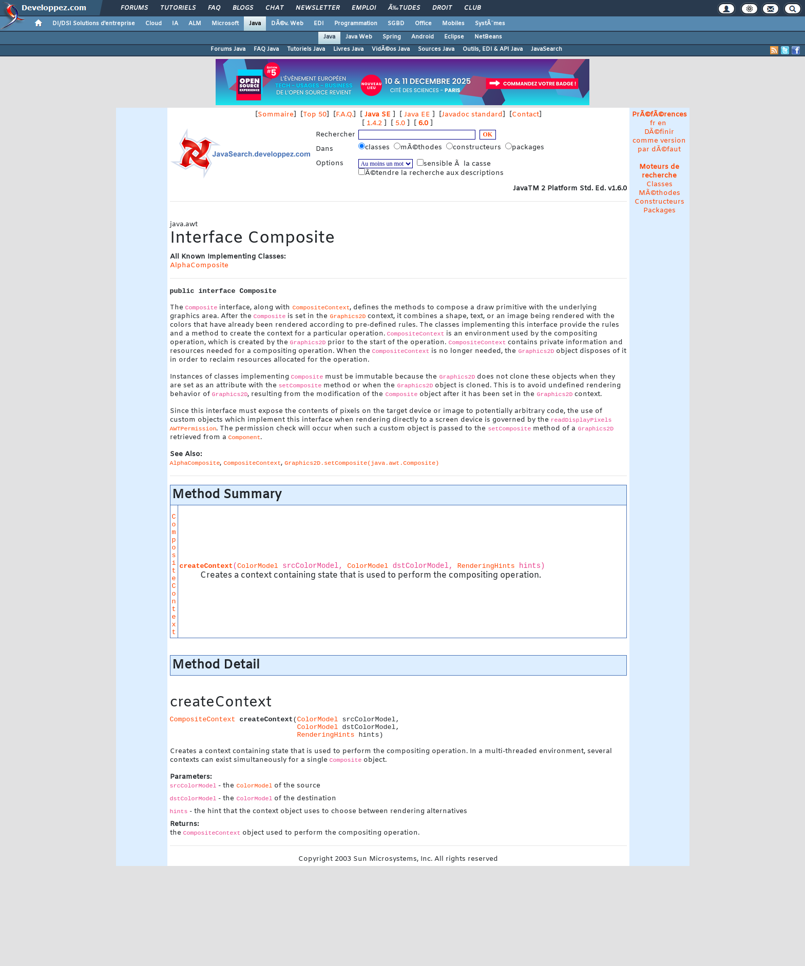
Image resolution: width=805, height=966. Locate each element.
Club (472, 8)
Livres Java (348, 49)
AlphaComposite (199, 265)
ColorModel (257, 566)
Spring (391, 37)
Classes (659, 184)
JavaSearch (546, 49)
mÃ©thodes (419, 147)
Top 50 (315, 114)
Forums (134, 8)
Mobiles (453, 23)
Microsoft (225, 23)
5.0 (400, 123)
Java (255, 23)
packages (525, 147)
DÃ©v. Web (287, 23)
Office (423, 23)
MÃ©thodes (659, 193)
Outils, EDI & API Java (493, 49)
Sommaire (276, 114)
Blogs (243, 8)
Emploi (364, 8)
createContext (206, 566)
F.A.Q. (344, 114)
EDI (319, 23)
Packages (659, 210)
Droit (442, 8)
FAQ (214, 8)
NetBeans (488, 37)
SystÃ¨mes (490, 23)
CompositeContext (174, 574)
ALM (194, 23)
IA (175, 23)
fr (653, 123)
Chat (274, 8)
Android (422, 37)
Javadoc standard (472, 114)
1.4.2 (374, 123)
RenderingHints (486, 566)
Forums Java (227, 49)
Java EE (417, 114)
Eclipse (454, 37)
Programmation (355, 23)
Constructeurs (659, 202)
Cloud (153, 23)
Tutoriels (178, 8)
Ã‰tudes (404, 8)
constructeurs (474, 147)
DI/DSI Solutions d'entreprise (93, 23)
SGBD (396, 23)
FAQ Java (266, 49)
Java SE (377, 114)
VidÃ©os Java (391, 49)
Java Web (359, 37)
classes (375, 147)
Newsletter (317, 8)
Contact (525, 114)
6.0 (423, 123)
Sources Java (436, 49)
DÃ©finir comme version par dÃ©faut (659, 141)
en (662, 123)
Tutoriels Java (306, 49)
